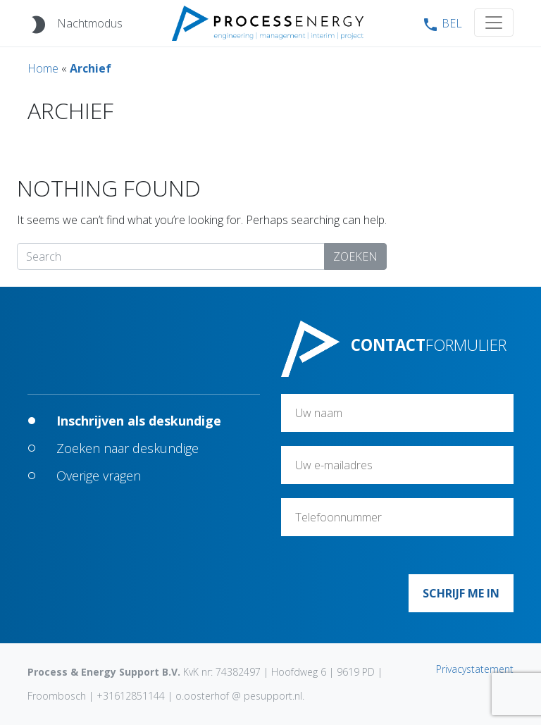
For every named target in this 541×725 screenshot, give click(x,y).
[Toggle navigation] (494, 22)
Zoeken (355, 256)
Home (42, 68)
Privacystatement (475, 669)
